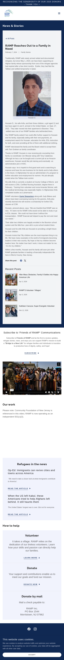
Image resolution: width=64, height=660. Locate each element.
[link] (9, 13)
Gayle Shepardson (26, 196)
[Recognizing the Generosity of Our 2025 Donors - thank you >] (32, 3)
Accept (32, 654)
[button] (59, 13)
